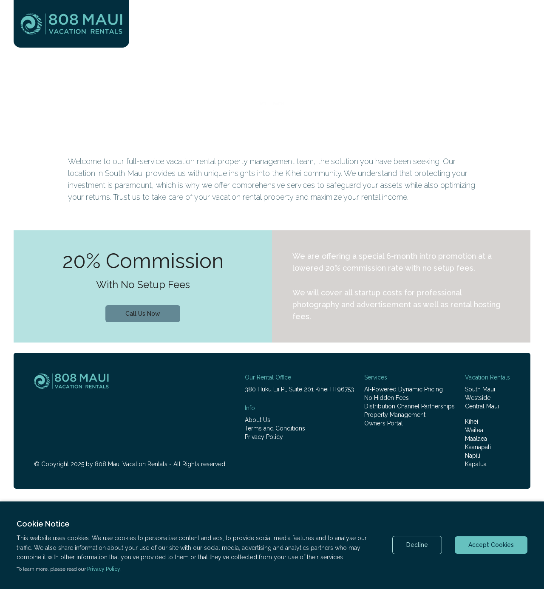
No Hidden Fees (386, 397)
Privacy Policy (264, 436)
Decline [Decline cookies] (417, 544)
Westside (477, 397)
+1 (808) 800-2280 (456, 22)
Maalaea (476, 438)
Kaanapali (478, 447)
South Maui (480, 389)
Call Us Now (142, 313)
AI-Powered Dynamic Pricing (403, 389)
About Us (257, 419)
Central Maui (482, 406)
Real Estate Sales (497, 39)
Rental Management (413, 39)
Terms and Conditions (275, 428)
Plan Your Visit (335, 39)
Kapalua (476, 464)
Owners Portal (383, 423)
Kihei (471, 421)
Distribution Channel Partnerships (409, 406)
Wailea (474, 430)
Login (518, 22)
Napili (472, 455)
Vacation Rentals (262, 39)
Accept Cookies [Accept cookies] (491, 544)
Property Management (394, 414)
